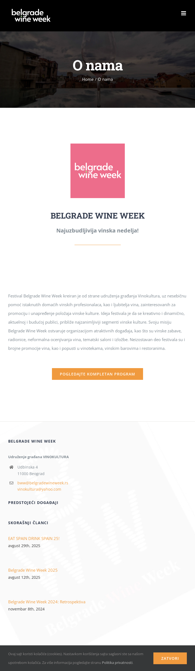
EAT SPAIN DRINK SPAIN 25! (34, 538)
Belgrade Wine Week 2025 (33, 570)
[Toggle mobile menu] (184, 13)
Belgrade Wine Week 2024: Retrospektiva (46, 601)
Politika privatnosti (117, 662)
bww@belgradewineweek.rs (42, 482)
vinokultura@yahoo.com (39, 489)
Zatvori (170, 658)
